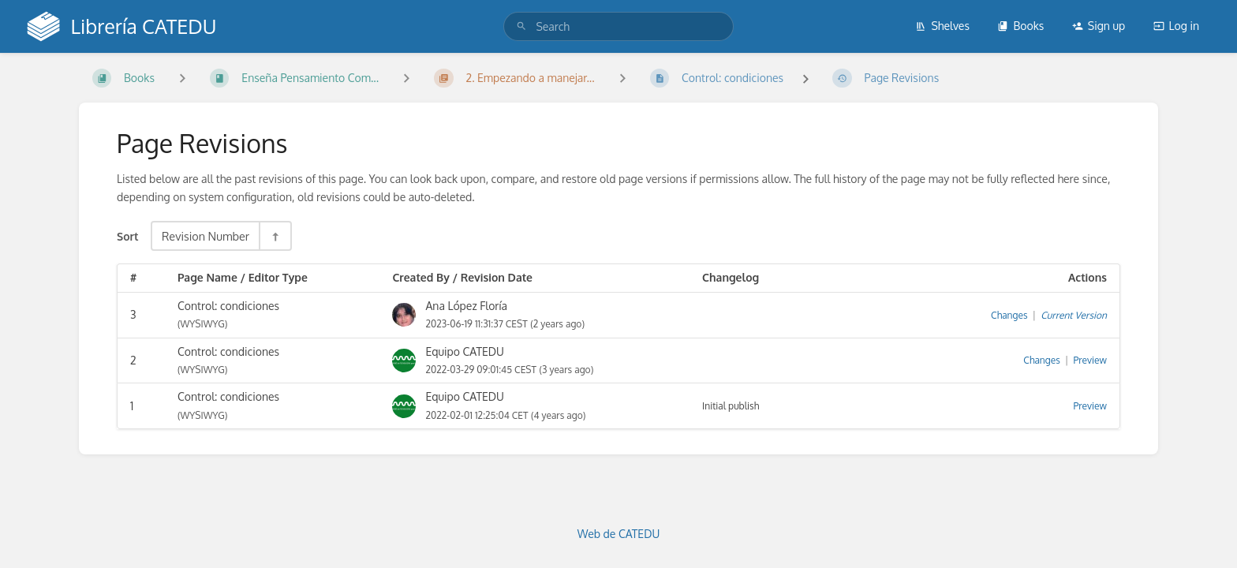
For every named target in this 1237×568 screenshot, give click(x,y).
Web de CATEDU (618, 533)
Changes (1009, 315)
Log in (1176, 25)
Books (1020, 25)
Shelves (942, 25)
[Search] (521, 26)
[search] (618, 26)
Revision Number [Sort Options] (205, 236)
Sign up (1098, 25)
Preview (1090, 360)
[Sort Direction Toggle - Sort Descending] (274, 235)
